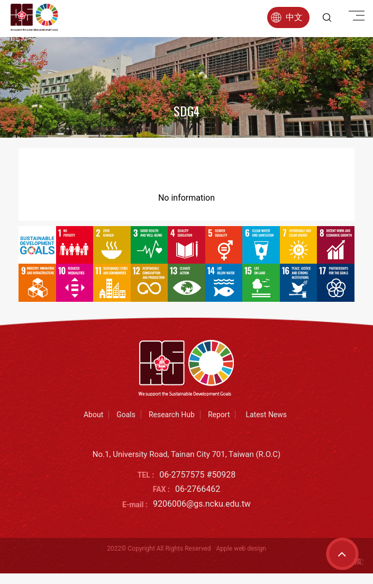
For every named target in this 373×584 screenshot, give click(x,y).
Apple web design (241, 548)
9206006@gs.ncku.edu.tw (202, 504)
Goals (125, 414)
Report (219, 414)
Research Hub (172, 414)
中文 (287, 17)
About (93, 414)
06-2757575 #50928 (197, 475)
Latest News (266, 414)
